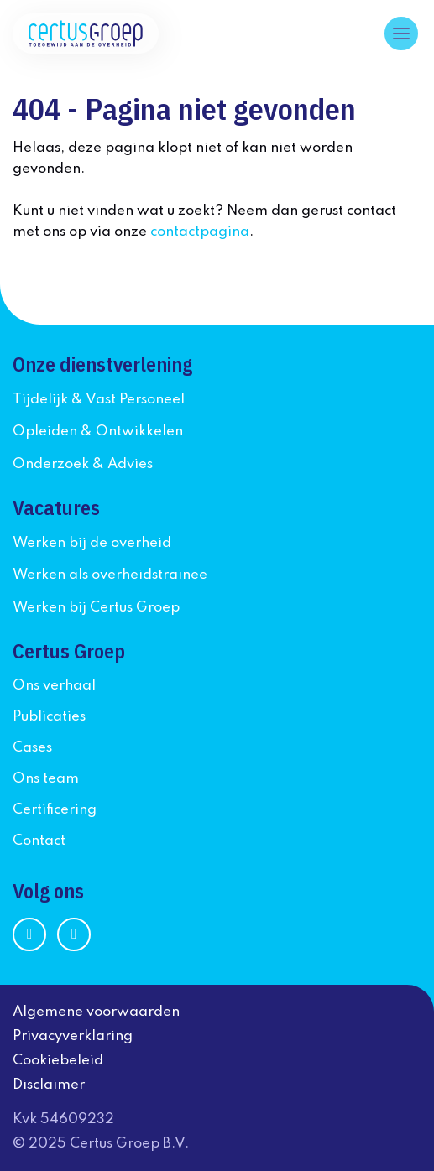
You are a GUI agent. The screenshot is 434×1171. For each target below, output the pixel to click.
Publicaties (49, 717)
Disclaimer (49, 1085)
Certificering (55, 810)
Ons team (46, 779)
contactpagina (199, 232)
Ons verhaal (54, 686)
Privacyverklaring (73, 1036)
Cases (32, 748)
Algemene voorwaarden (96, 1012)
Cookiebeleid (58, 1061)
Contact (39, 841)
